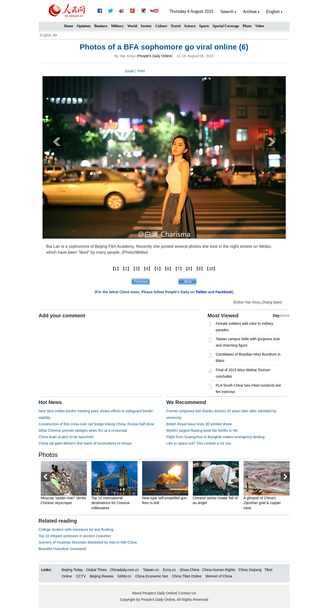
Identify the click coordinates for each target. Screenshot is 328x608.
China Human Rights (218, 570)
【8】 (189, 269)
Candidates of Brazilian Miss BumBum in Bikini (248, 357)
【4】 (147, 269)
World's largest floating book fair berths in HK (202, 430)
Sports (204, 26)
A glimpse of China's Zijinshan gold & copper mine (262, 503)
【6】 (168, 269)
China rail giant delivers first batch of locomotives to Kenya (85, 443)
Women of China (219, 576)
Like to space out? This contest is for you (198, 443)
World (132, 26)
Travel (176, 26)
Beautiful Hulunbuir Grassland (62, 549)
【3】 (136, 269)
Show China (189, 570)
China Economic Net (151, 576)
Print (141, 71)
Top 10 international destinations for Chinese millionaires (111, 503)
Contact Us (187, 593)
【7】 (178, 269)
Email (129, 71)
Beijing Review (101, 576)
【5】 (157, 269)
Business (100, 26)
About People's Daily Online (154, 593)
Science (189, 26)
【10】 (211, 269)
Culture (161, 26)
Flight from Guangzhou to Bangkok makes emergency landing (215, 437)
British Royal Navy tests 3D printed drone (199, 424)
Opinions (84, 26)
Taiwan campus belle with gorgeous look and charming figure (248, 342)
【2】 (126, 269)
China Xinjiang (249, 570)
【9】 (199, 269)
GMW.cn (125, 576)
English (46, 35)
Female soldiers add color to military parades (244, 326)
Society (146, 26)
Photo (247, 26)
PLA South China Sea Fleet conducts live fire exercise (248, 388)
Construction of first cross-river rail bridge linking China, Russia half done (96, 424)
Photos (48, 454)
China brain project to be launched (66, 437)
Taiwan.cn (151, 570)
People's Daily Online (155, 56)
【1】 (116, 269)
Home (68, 26)
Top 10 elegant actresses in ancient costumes (75, 536)
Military (117, 26)
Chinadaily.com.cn (124, 570)
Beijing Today (72, 570)
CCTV (81, 576)
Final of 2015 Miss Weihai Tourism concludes (243, 373)
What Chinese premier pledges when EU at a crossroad (83, 430)
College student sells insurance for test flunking (76, 529)
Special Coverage (226, 26)
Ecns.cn (169, 570)
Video (259, 26)
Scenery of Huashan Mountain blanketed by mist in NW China (88, 542)
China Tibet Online (187, 576)
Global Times (96, 570)
